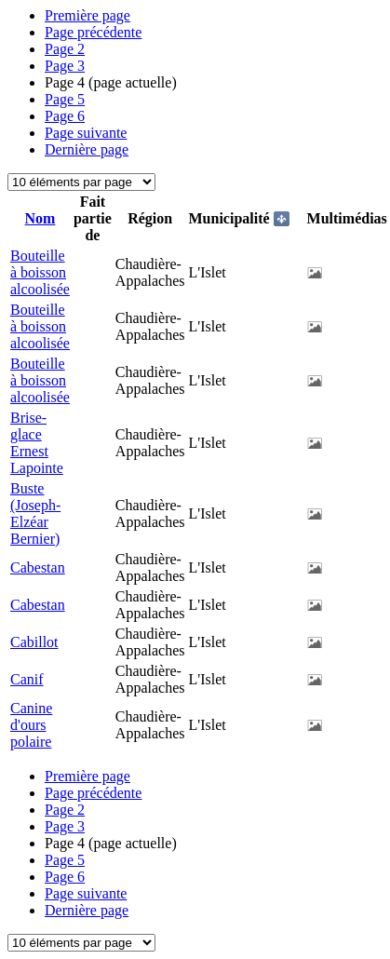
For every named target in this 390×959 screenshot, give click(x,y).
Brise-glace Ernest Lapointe (36, 443)
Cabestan (37, 567)
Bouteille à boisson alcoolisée (40, 272)
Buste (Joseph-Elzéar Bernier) (35, 513)
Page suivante (86, 133)
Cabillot (34, 642)
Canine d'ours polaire (31, 725)
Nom (40, 218)
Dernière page (86, 149)
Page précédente (93, 32)
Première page (87, 15)
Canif (27, 679)
